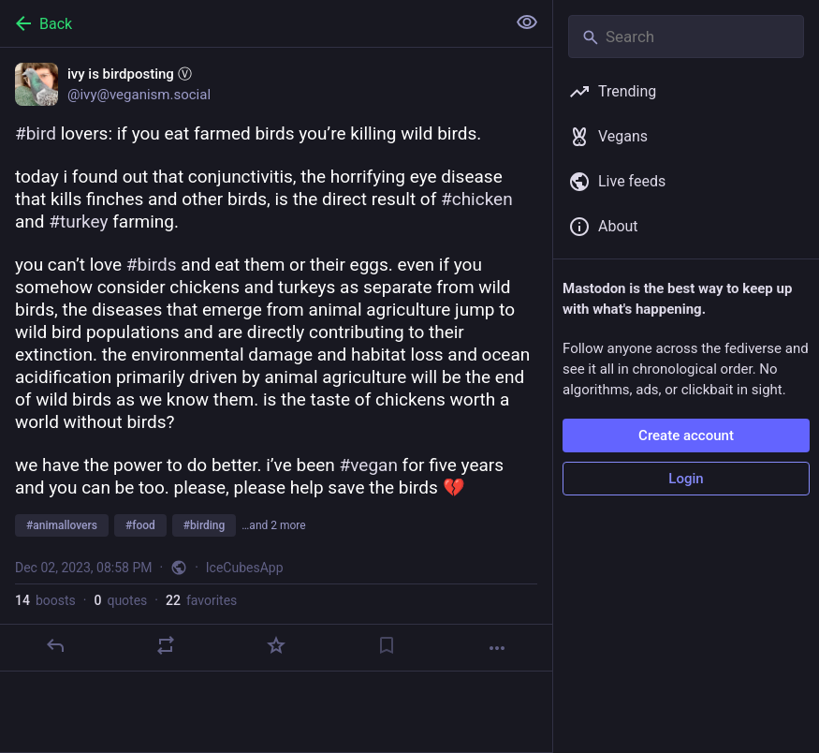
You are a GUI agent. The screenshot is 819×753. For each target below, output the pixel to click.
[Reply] (55, 645)
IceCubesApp (245, 567)
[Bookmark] (386, 645)
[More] (497, 648)
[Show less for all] (527, 22)
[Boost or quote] (165, 645)
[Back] (251, 23)
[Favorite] (276, 645)
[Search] (686, 36)
